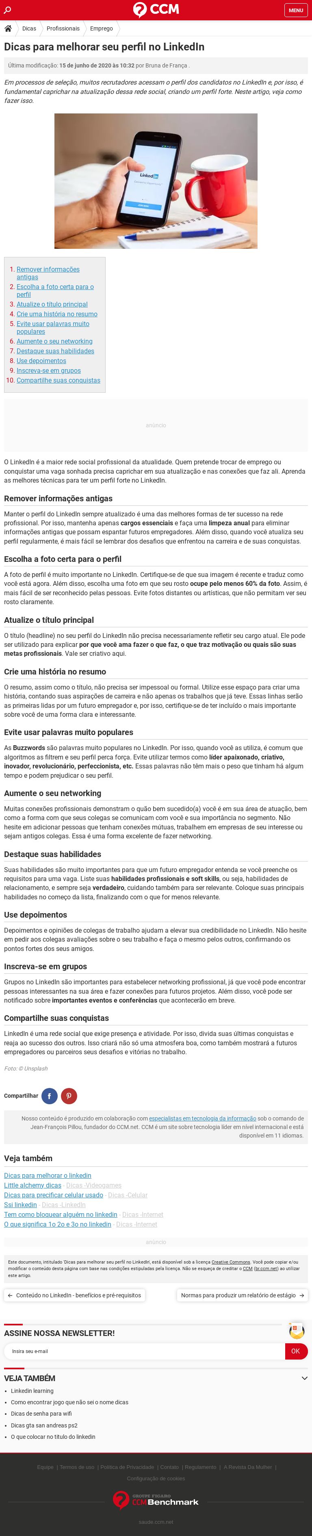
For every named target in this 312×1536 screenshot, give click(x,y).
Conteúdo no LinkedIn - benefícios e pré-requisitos (78, 1295)
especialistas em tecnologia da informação (202, 1118)
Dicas (29, 28)
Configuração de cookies (156, 1478)
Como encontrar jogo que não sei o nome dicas (69, 1402)
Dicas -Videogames (93, 1185)
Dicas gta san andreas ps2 (44, 1425)
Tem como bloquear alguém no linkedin (60, 1214)
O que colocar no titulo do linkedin (53, 1437)
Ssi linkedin (20, 1205)
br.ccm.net (266, 1268)
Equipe (45, 1467)
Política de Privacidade (127, 1467)
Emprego (101, 28)
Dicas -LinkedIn (64, 1205)
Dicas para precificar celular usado (53, 1195)
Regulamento (200, 1467)
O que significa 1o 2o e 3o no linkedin (57, 1224)
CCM (248, 1268)
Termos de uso (77, 1467)
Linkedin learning (32, 1391)
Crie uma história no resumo (57, 314)
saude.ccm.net (156, 1522)
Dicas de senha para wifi (41, 1413)
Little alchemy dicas (32, 1185)
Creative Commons (231, 1262)
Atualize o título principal (52, 304)
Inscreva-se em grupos (49, 370)
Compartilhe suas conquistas (58, 380)
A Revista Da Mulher (248, 1467)
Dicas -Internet (142, 1214)
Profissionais (63, 28)
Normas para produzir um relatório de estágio (238, 1295)
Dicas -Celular (127, 1195)
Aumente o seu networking (55, 341)
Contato (169, 1467)
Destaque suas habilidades (55, 351)
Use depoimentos (41, 361)
